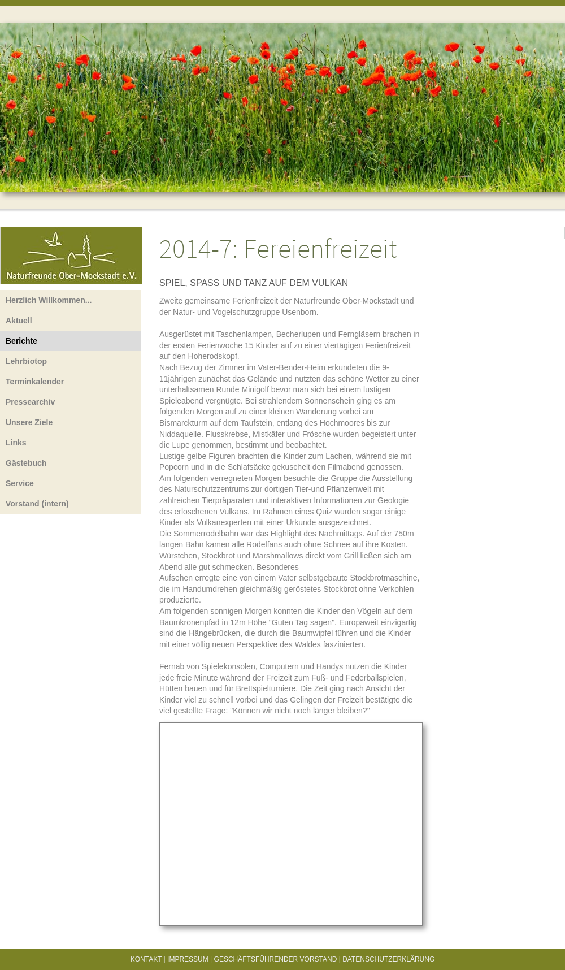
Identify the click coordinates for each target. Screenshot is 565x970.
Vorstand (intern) (37, 503)
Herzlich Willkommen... (49, 300)
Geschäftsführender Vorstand (275, 959)
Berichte (21, 340)
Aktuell (19, 320)
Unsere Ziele (29, 422)
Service (20, 483)
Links (16, 442)
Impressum (187, 959)
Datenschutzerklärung (388, 959)
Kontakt (146, 959)
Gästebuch (26, 462)
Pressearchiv (30, 401)
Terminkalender (35, 381)
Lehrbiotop (26, 361)
